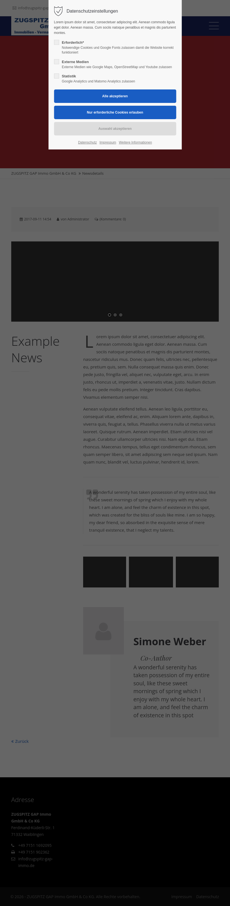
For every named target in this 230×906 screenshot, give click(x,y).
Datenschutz (87, 142)
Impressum (107, 142)
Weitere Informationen (135, 142)
